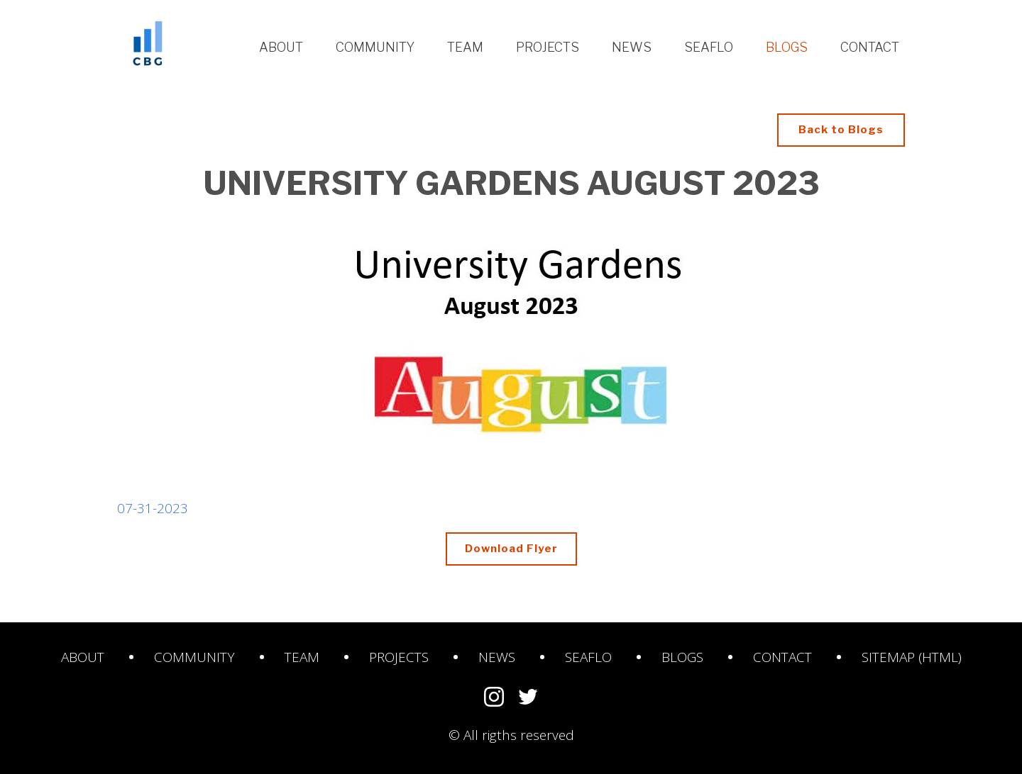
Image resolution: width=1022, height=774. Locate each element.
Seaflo (708, 47)
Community (375, 47)
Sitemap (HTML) (912, 657)
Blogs (787, 47)
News (632, 47)
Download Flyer (521, 547)
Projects (547, 47)
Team (465, 47)
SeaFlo (588, 657)
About (281, 47)
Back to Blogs (841, 129)
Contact (869, 47)
